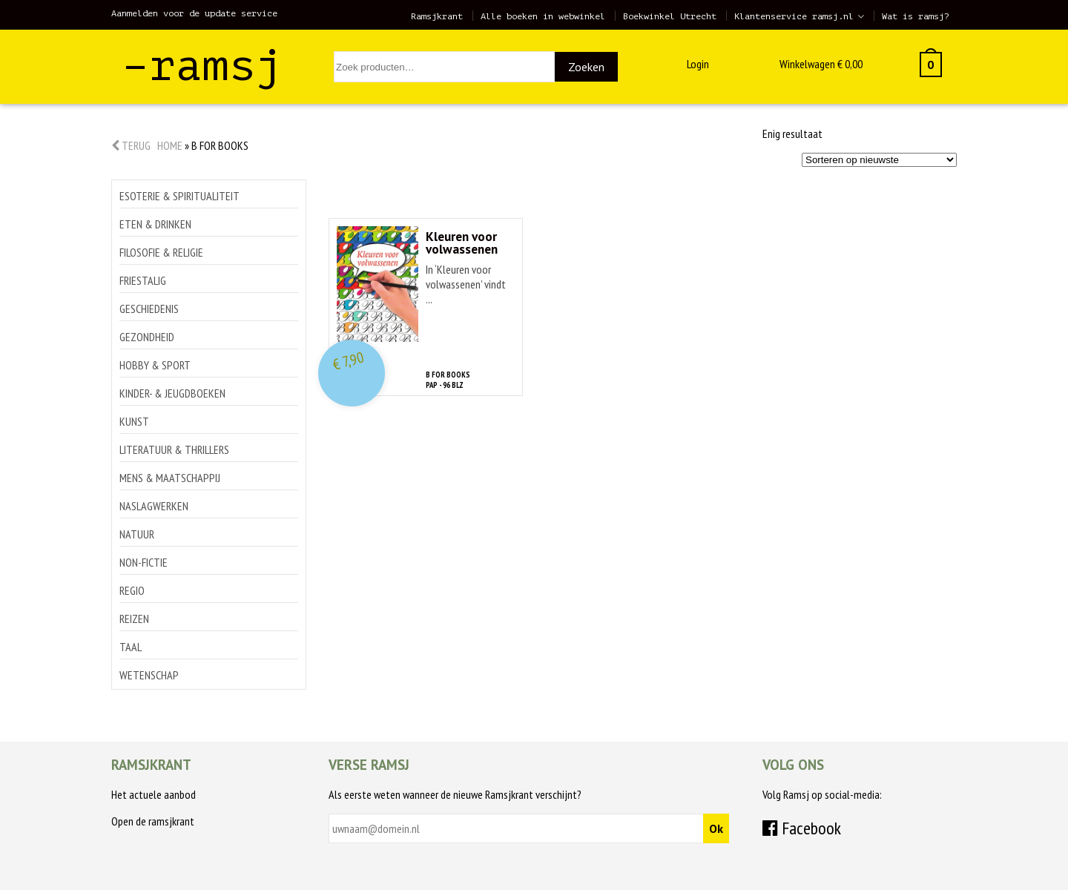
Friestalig (142, 280)
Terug (131, 145)
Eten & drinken (155, 224)
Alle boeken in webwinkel (543, 16)
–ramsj (202, 65)
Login (698, 63)
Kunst (134, 421)
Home (169, 145)
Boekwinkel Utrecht (669, 16)
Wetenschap (149, 675)
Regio (132, 590)
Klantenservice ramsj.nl (794, 16)
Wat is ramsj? (915, 16)
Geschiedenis (149, 308)
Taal (130, 646)
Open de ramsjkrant (152, 821)
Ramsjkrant (437, 16)
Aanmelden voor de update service (194, 13)
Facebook (801, 828)
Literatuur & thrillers (174, 449)
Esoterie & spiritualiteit (179, 195)
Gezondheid (146, 336)
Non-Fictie (143, 562)
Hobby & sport (155, 364)
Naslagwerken (153, 505)
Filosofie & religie (161, 252)
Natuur (136, 534)
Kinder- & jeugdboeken (172, 393)
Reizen (134, 618)
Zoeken (586, 66)
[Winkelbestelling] (879, 160)
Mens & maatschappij (169, 477)
